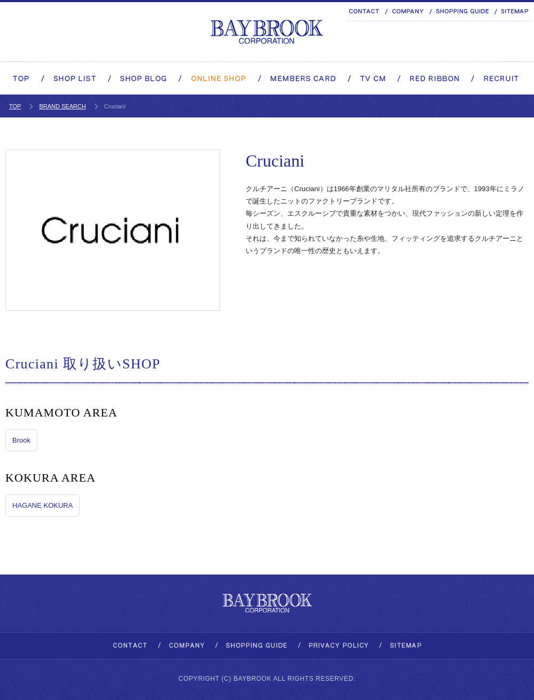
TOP (15, 106)
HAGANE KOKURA (42, 505)
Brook (21, 440)
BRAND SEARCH (62, 106)
